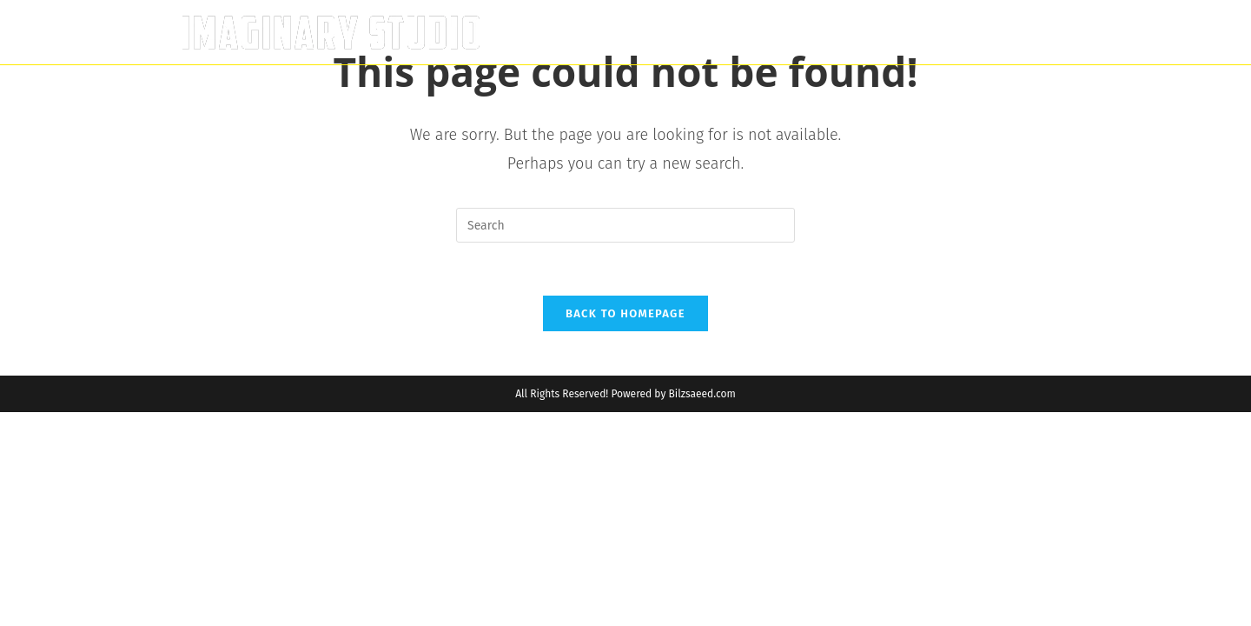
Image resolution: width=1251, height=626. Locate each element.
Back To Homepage (625, 313)
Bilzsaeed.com (701, 394)
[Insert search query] (625, 225)
